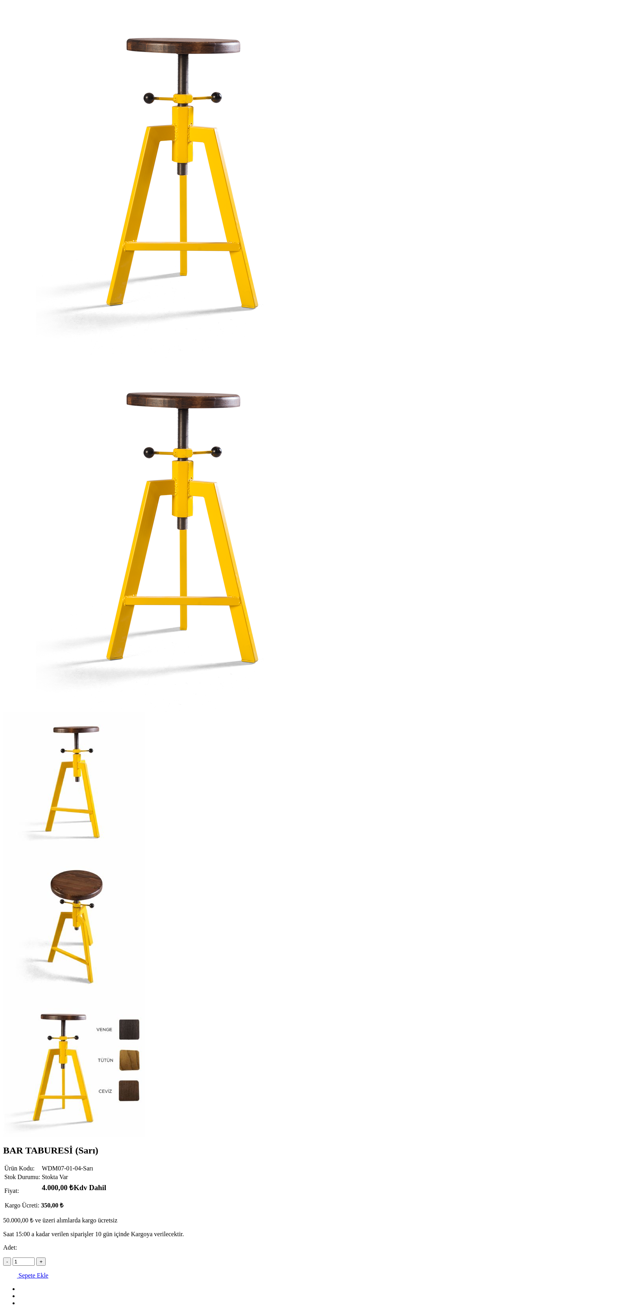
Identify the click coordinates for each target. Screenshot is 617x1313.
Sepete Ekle (25, 1275)
